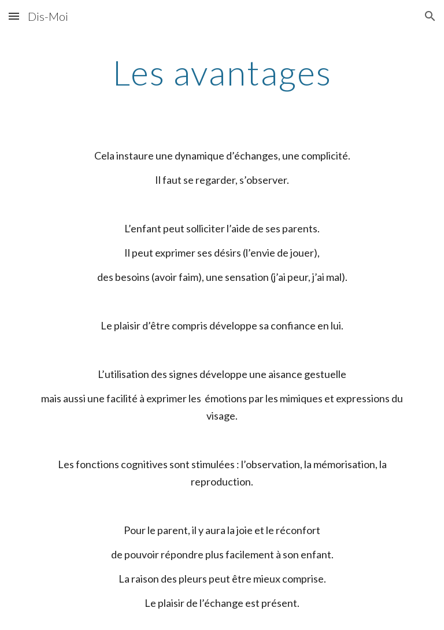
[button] (14, 16)
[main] (221, 72)
